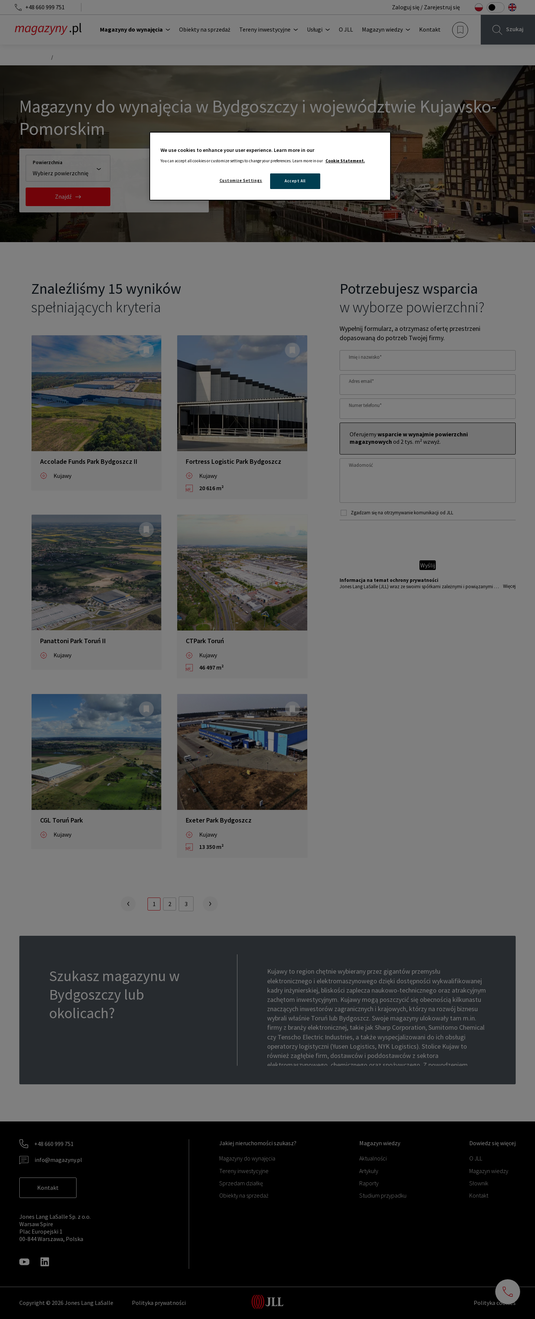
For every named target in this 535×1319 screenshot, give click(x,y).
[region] (270, 166)
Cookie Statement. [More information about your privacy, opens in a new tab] (345, 160)
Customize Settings (241, 180)
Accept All (295, 180)
